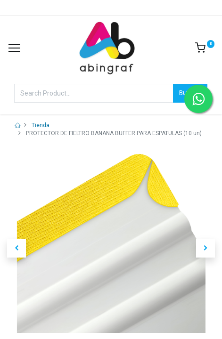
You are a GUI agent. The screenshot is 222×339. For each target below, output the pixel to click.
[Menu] (14, 48)
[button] (16, 248)
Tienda (40, 125)
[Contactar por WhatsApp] (198, 99)
